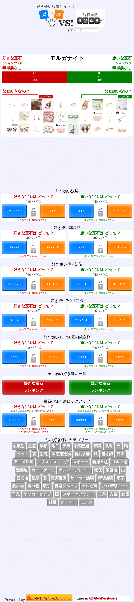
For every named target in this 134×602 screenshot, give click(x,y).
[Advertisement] (70, 40)
